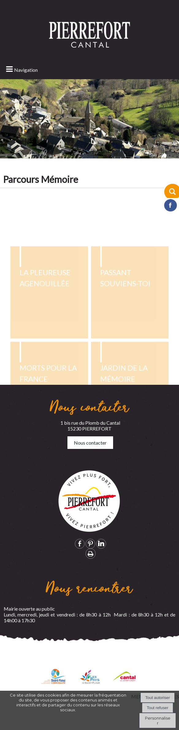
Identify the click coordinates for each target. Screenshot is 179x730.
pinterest (90, 543)
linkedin (101, 543)
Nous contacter (90, 443)
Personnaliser (157, 720)
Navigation (26, 70)
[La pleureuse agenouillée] (49, 370)
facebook (80, 543)
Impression (91, 553)
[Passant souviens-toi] (129, 370)
